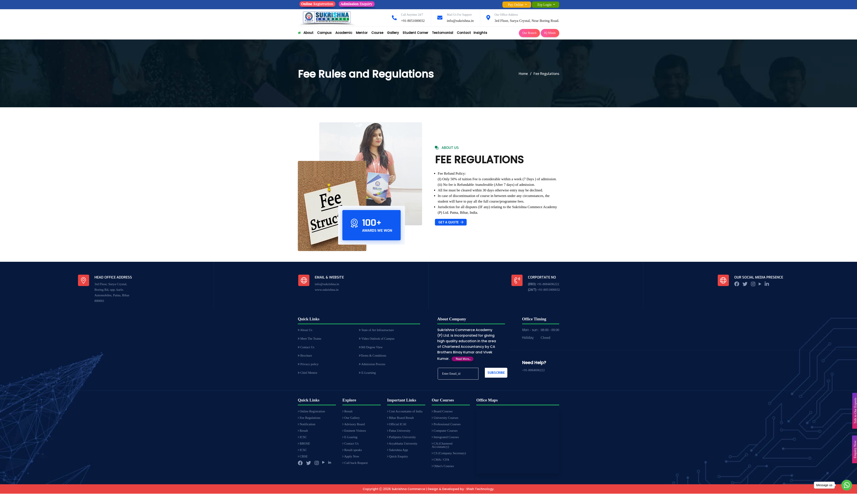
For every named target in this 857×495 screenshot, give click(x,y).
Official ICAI (396, 425)
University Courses (445, 419)
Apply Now (350, 457)
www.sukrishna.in (327, 289)
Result (303, 432)
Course (377, 32)
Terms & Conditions (373, 356)
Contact (464, 32)
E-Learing (349, 438)
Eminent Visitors (354, 432)
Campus (324, 32)
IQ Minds (550, 33)
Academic (343, 32)
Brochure (305, 356)
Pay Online (516, 4)
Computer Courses (445, 432)
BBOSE (304, 445)
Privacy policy (308, 365)
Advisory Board (353, 425)
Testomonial (442, 32)
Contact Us (306, 348)
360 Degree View (371, 348)
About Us (305, 330)
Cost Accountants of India (405, 412)
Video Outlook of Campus (377, 339)
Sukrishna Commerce (408, 490)
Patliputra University (401, 438)
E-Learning (367, 374)
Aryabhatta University (402, 445)
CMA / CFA (440, 461)
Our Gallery (351, 419)
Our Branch (529, 33)
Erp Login (545, 4)
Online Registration (311, 412)
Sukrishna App (397, 451)
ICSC (302, 438)
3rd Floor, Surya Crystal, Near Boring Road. (526, 21)
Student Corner (415, 32)
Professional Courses (446, 425)
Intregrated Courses (445, 438)
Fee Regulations (309, 419)
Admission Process (372, 365)
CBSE (303, 457)
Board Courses (442, 412)
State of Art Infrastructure (377, 330)
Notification (306, 425)
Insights (480, 32)
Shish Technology (480, 490)
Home (523, 73)
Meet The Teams (310, 339)
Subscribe (496, 373)
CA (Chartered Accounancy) (442, 446)
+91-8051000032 (412, 21)
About (308, 32)
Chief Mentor (308, 374)
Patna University (399, 432)
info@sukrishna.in (460, 21)
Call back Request (355, 464)
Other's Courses (443, 467)
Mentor (362, 32)
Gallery (393, 32)
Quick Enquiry (397, 457)
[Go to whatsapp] (846, 485)
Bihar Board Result (400, 419)
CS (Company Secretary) (449, 454)
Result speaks (352, 451)
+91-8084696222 (548, 284)
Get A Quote (450, 222)
